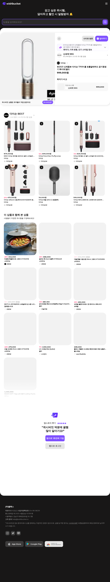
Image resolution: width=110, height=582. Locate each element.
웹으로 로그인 (55, 458)
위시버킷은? (47, 102)
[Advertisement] (55, 115)
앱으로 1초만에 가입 (55, 451)
